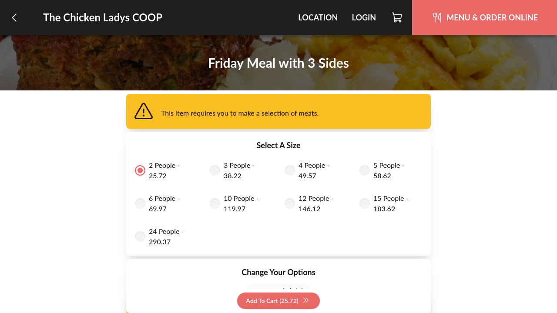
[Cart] (397, 17)
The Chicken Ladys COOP (102, 17)
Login (364, 17)
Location (318, 17)
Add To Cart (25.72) (277, 301)
